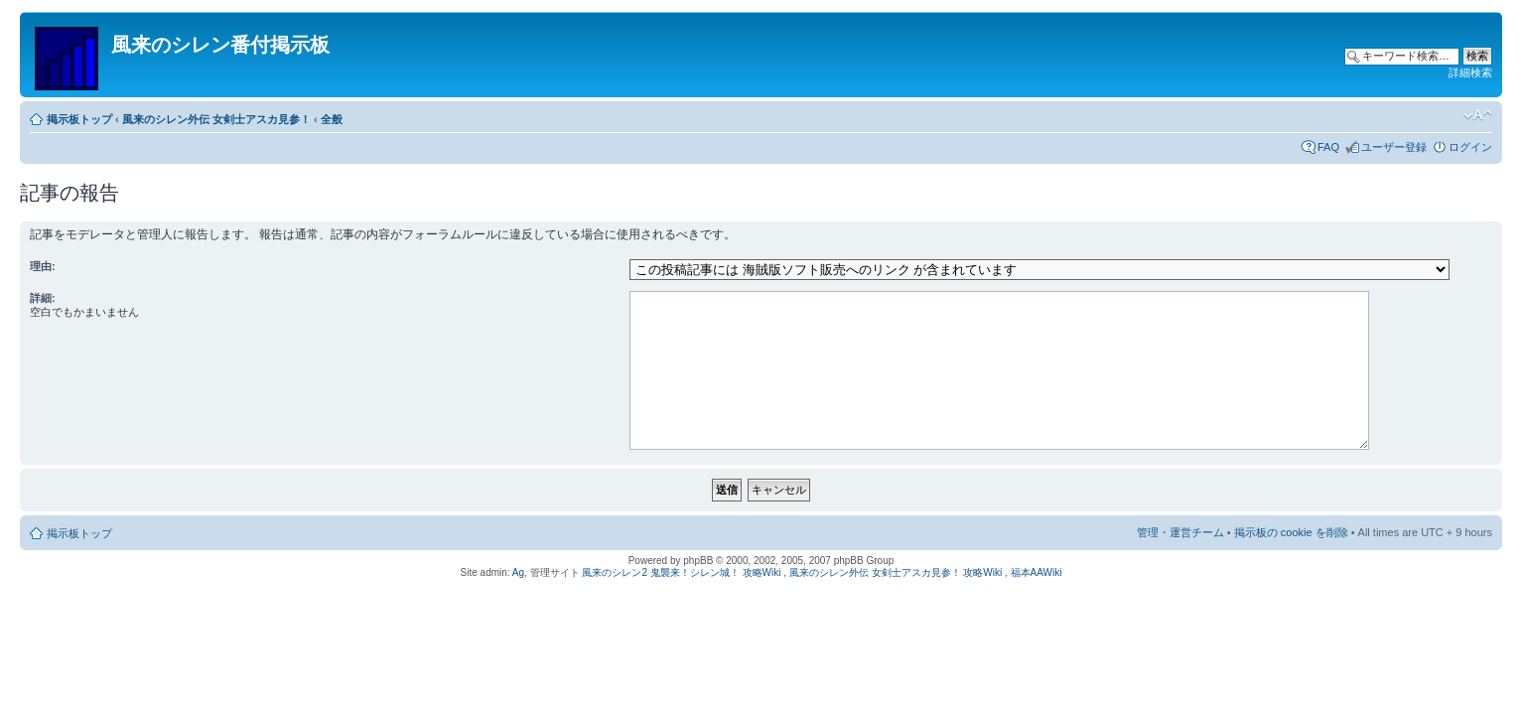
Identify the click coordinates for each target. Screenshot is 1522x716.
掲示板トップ (79, 119)
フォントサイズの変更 (1477, 115)
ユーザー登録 (1394, 147)
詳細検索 (1470, 72)
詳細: (43, 298)
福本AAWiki (1036, 572)
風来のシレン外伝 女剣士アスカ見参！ (216, 119)
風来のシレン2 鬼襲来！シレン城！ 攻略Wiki (681, 572)
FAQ (1328, 147)
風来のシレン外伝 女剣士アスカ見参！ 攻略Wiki (895, 572)
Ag (518, 572)
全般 (332, 119)
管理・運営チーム (1180, 532)
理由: (43, 266)
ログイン (1470, 147)
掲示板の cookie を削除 (1291, 532)
